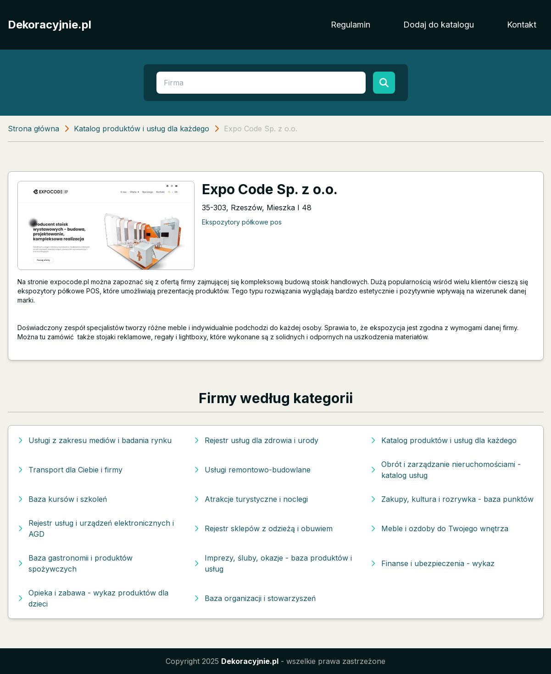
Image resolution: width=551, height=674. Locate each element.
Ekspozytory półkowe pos (242, 222)
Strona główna (33, 128)
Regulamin (350, 24)
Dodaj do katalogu (438, 24)
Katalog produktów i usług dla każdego (141, 128)
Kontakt (521, 24)
